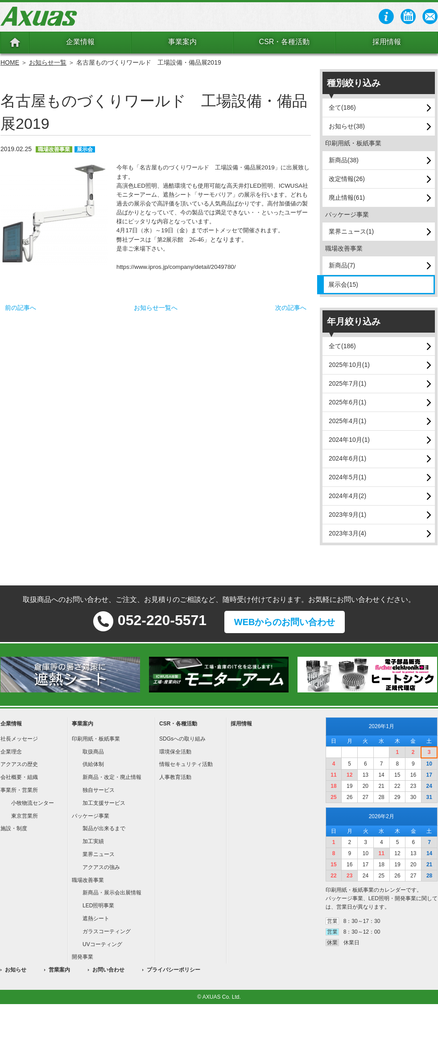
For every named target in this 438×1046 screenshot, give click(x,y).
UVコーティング (102, 944)
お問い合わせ (108, 970)
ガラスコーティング (107, 931)
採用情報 (386, 41)
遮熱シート (96, 918)
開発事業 (82, 957)
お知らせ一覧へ (156, 307)
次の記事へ (290, 307)
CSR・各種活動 (284, 41)
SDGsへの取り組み (182, 739)
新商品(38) (344, 160)
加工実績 (93, 841)
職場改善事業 (88, 880)
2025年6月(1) (347, 402)
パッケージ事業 (90, 816)
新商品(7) (342, 265)
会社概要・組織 (19, 777)
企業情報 (80, 41)
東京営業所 (24, 816)
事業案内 (182, 41)
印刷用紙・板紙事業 (96, 739)
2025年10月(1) (349, 364)
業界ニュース (99, 854)
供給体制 (93, 764)
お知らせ (15, 970)
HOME (9, 62)
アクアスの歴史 (19, 764)
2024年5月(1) (347, 477)
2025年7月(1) (347, 383)
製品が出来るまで (104, 828)
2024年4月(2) (347, 495)
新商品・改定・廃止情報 (112, 777)
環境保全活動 (175, 752)
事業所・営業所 (19, 790)
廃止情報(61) (347, 197)
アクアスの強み (101, 867)
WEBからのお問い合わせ (284, 622)
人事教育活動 (175, 777)
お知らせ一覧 (47, 62)
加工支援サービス (104, 803)
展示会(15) (343, 284)
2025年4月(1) (347, 420)
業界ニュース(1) (351, 231)
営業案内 (59, 970)
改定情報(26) (347, 178)
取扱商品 (93, 752)
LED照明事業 (98, 905)
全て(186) (342, 107)
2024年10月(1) (349, 439)
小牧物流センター (32, 803)
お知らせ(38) (347, 126)
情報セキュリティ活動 (186, 764)
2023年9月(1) (347, 514)
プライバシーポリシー (173, 970)
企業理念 (11, 752)
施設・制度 (13, 828)
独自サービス (99, 790)
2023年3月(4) (347, 533)
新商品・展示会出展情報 (112, 893)
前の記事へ (20, 307)
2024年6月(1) (347, 458)
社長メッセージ (19, 739)
